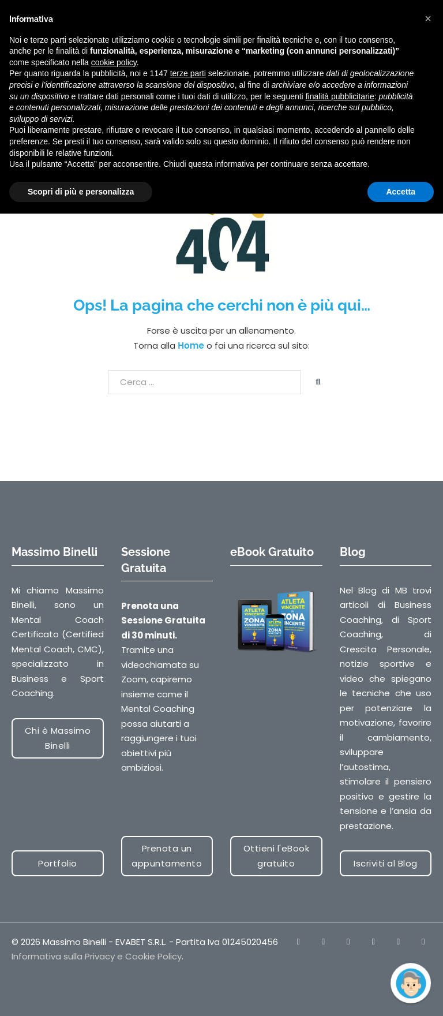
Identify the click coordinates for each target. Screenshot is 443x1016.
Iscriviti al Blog (386, 863)
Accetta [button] (400, 191)
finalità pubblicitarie (340, 96)
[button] (428, 18)
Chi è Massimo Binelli (58, 738)
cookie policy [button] (114, 62)
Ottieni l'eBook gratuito (276, 855)
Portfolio (57, 863)
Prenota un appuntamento (167, 855)
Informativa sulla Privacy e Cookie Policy (97, 956)
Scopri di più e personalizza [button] (81, 191)
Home (191, 345)
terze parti (188, 73)
